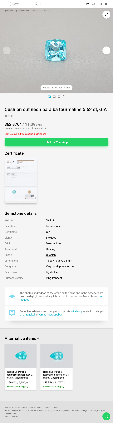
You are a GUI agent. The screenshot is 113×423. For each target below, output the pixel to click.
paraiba (47, 10)
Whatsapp (77, 311)
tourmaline (36, 10)
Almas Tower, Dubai (50, 314)
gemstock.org (11, 10)
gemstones (24, 10)
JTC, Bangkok (27, 314)
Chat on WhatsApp (56, 142)
